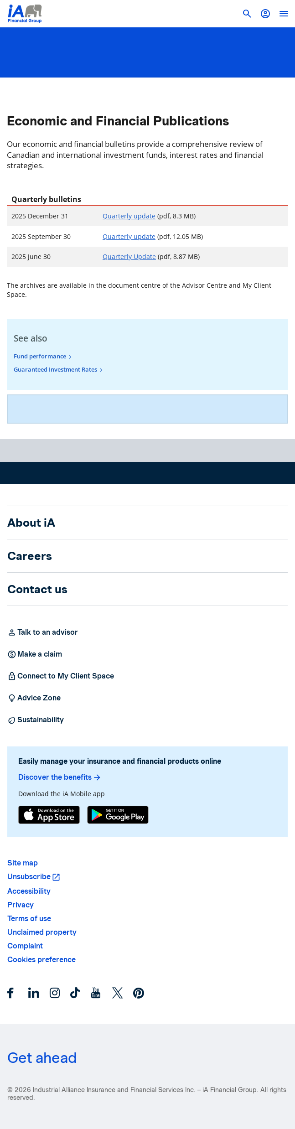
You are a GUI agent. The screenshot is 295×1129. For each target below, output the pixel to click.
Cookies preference (41, 959)
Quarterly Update (129, 256)
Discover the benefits (60, 777)
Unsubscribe (29, 876)
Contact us (37, 589)
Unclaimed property (42, 932)
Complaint (25, 946)
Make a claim (34, 654)
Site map (22, 863)
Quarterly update (129, 216)
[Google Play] (118, 816)
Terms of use (29, 918)
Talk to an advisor (42, 632)
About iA (31, 522)
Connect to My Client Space (60, 676)
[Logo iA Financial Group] (24, 13)
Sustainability (35, 720)
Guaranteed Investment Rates (55, 369)
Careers (29, 555)
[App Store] (49, 816)
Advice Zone (34, 698)
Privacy (20, 905)
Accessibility (29, 891)
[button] (265, 13)
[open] (283, 13)
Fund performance (40, 356)
